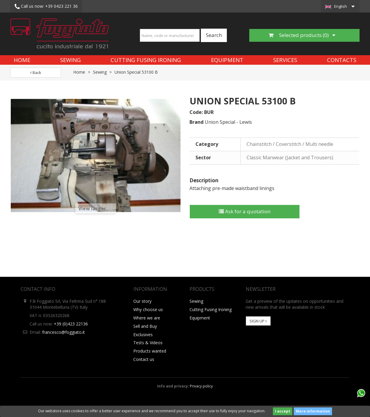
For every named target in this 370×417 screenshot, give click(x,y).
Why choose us (148, 309)
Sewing (70, 60)
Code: (196, 112)
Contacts (341, 60)
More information (313, 411)
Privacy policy (201, 386)
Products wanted (149, 351)
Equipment (227, 60)
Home (22, 60)
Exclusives (143, 334)
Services (285, 60)
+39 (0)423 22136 (71, 324)
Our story (142, 301)
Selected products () (302, 35)
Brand (196, 122)
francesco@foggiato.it (63, 332)
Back (35, 72)
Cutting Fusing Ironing (146, 60)
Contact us (143, 359)
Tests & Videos (148, 342)
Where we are (146, 318)
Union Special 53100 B (136, 72)
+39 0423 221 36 (46, 6)
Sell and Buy (145, 326)
